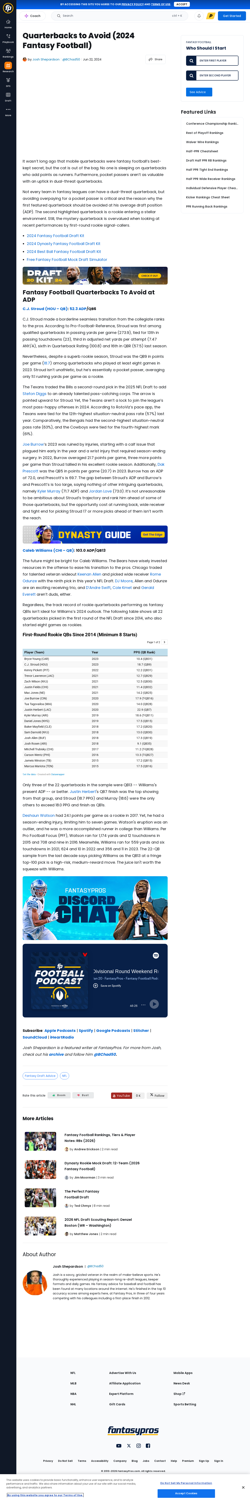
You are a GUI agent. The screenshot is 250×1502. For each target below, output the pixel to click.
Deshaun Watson (39, 815)
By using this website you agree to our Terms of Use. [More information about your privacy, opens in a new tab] (45, 1495)
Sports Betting (185, 1404)
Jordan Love (100, 491)
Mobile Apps (183, 1373)
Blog (135, 1461)
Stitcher (141, 1030)
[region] (125, 1488)
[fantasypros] (95, 111)
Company (120, 1461)
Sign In (218, 1461)
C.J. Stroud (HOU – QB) (45, 308)
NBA (73, 1394)
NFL (64, 1076)
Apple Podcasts (60, 1030)
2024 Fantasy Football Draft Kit (55, 235)
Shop (179, 1394)
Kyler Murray (49, 491)
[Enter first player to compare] (212, 60)
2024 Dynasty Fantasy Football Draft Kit (63, 243)
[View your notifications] (199, 16)
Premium (188, 1461)
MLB (73, 1383)
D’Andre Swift (98, 587)
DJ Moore (124, 581)
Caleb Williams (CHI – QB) (48, 550)
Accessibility (99, 1461)
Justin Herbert (83, 791)
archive (56, 1054)
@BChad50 (105, 1054)
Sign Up (204, 1461)
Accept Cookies (186, 1493)
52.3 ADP (78, 308)
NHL (73, 1404)
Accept (181, 4)
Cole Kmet (122, 587)
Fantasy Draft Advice (40, 1076)
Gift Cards (117, 1404)
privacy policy (133, 4)
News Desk (182, 1383)
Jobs (146, 1461)
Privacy (48, 1461)
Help (174, 1461)
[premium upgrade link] (210, 16)
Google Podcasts (113, 1030)
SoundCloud (35, 1037)
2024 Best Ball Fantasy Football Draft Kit (64, 251)
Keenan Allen (89, 574)
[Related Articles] (95, 1175)
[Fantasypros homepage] (8, 10)
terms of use (160, 4)
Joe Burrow (33, 444)
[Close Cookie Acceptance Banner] (243, 1487)
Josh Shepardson (46, 59)
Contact (160, 1461)
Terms (82, 1461)
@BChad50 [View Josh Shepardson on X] (71, 59)
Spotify (86, 1030)
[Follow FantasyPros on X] (157, 1096)
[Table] (95, 704)
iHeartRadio (62, 1037)
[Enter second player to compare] (212, 75)
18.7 (47, 363)
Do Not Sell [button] (65, 1461)
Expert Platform (121, 1394)
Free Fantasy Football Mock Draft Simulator (67, 259)
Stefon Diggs (35, 393)
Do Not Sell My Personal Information (186, 1483)
